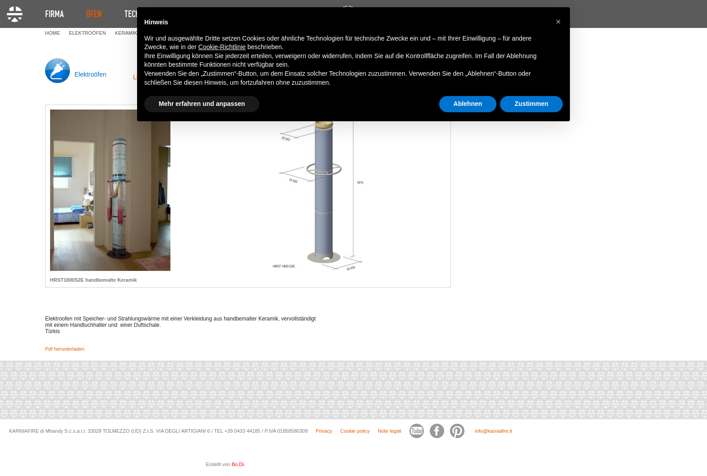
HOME (52, 33)
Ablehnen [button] (468, 103)
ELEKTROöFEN (87, 33)
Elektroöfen (90, 74)
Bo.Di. (238, 464)
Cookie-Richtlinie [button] (222, 46)
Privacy (324, 431)
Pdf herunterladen (64, 349)
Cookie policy (354, 431)
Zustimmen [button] (531, 103)
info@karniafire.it (493, 431)
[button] (558, 21)
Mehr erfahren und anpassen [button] (202, 103)
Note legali (389, 431)
